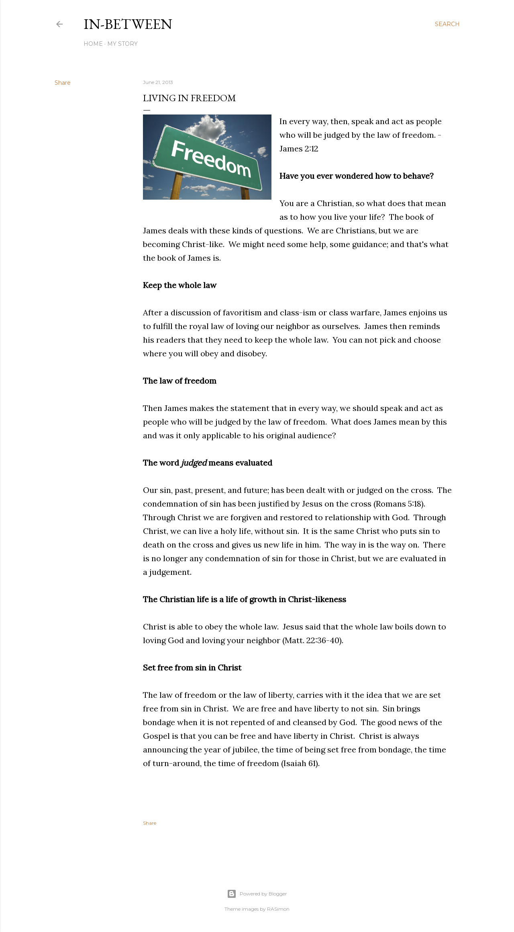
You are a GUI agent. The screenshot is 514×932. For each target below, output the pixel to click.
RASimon (278, 909)
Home (93, 43)
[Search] (447, 24)
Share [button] (63, 82)
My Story (122, 43)
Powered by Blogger (257, 894)
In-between (128, 23)
